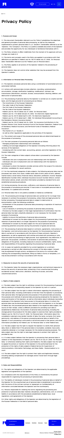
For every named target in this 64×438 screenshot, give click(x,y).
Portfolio (34, 422)
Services (40, 422)
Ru (54, 4)
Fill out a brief (42, 4)
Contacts (27, 422)
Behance (27, 433)
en (51, 4)
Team (45, 422)
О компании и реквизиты (13, 423)
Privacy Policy (57, 431)
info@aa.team (57, 434)
